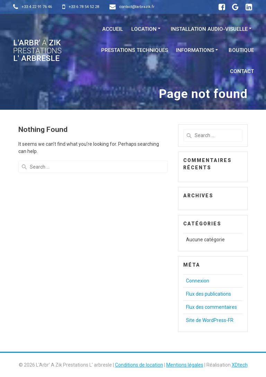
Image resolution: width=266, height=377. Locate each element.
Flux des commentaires (211, 307)
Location (144, 29)
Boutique (241, 50)
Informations (195, 50)
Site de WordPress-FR (209, 320)
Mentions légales (184, 365)
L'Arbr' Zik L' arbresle (37, 50)
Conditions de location (139, 365)
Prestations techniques (134, 50)
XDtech (240, 365)
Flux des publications (208, 294)
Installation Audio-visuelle (209, 29)
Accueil (112, 29)
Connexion (197, 281)
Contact (242, 71)
